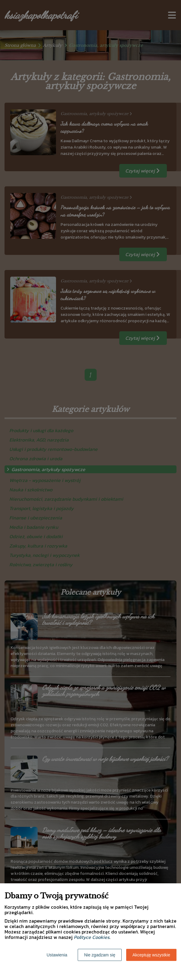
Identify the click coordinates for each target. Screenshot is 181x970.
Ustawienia (57, 954)
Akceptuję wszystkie (151, 954)
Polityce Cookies (91, 937)
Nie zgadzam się (99, 954)
